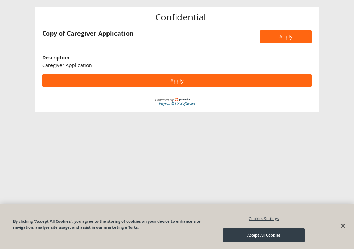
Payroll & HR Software (177, 103)
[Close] (343, 225)
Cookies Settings (264, 218)
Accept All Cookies (263, 235)
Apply (285, 36)
